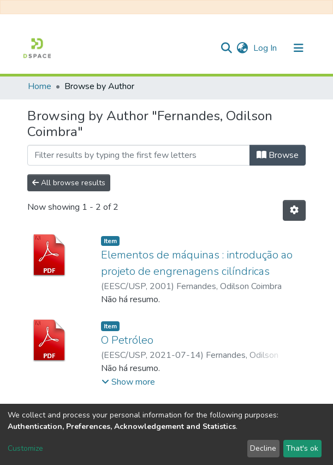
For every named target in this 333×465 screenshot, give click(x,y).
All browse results (68, 183)
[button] (242, 48)
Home (39, 86)
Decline (263, 448)
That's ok (302, 448)
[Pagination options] (294, 210)
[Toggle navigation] (298, 48)
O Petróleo (127, 340)
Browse (278, 155)
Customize (25, 448)
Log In (266, 48)
